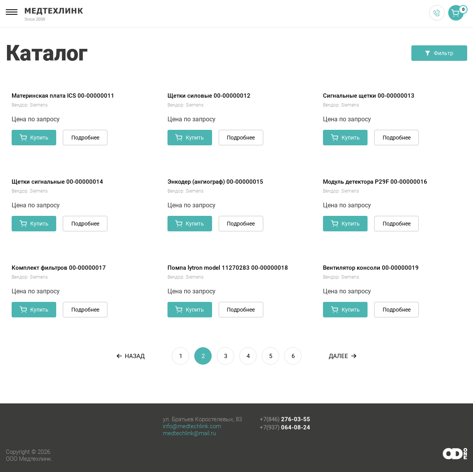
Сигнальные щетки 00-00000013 (368, 95)
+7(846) (285, 419)
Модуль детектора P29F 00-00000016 (375, 181)
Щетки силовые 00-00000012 (208, 95)
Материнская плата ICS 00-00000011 (63, 95)
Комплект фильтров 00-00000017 (59, 267)
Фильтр (439, 53)
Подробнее (85, 137)
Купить (34, 137)
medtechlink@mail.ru (189, 433)
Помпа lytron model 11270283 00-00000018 (227, 267)
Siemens (39, 105)
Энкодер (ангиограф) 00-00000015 (215, 181)
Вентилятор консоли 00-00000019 (371, 267)
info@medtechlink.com (192, 426)
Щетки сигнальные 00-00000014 (57, 181)
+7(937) (285, 427)
